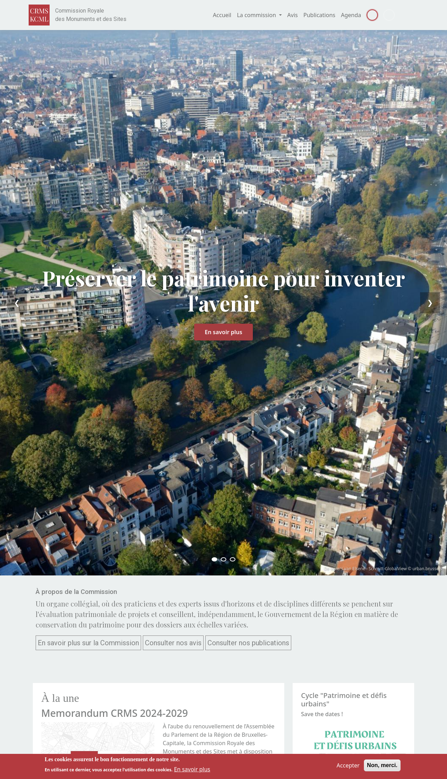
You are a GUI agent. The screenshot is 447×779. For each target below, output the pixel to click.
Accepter (348, 765)
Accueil (222, 15)
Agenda (351, 15)
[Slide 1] (214, 559)
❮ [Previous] (17, 302)
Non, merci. (382, 765)
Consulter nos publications (248, 643)
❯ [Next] (430, 302)
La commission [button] (257, 15)
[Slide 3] (232, 559)
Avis (292, 15)
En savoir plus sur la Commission (88, 643)
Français (372, 15)
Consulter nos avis (173, 643)
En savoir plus (223, 332)
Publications (319, 15)
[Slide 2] (223, 559)
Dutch (389, 15)
